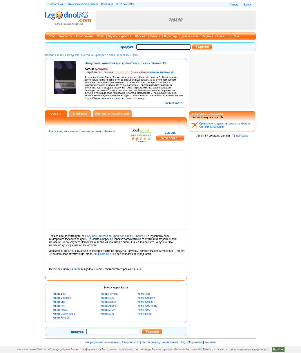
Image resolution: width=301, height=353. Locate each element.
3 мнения (141, 141)
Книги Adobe (108, 305)
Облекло (140, 36)
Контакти (210, 342)
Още (236, 36)
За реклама (195, 342)
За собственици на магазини (159, 342)
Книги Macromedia (64, 313)
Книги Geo (144, 309)
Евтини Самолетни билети (82, 4)
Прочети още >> (173, 102)
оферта (101, 68)
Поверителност (130, 342)
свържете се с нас (105, 254)
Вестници (107, 4)
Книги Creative (146, 297)
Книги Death (145, 313)
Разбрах (278, 349)
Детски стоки (189, 36)
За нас (247, 4)
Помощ (234, 4)
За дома (208, 36)
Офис (100, 36)
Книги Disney (108, 301)
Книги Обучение (147, 305)
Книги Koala (60, 309)
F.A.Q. (182, 342)
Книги (221, 36)
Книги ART (144, 293)
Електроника (84, 36)
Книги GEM (107, 297)
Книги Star (59, 301)
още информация (141, 135)
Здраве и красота (119, 36)
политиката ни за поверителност (249, 349)
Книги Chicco (145, 301)
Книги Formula (61, 317)
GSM (51, 36)
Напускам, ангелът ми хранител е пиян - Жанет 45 (98, 55)
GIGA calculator (125, 4)
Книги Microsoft (62, 297)
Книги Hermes (109, 293)
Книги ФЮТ (60, 293)
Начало (49, 55)
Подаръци (171, 36)
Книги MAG (107, 313)
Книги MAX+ (108, 309)
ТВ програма (55, 4)
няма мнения (140, 72)
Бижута (155, 36)
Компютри (65, 36)
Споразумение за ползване (102, 342)
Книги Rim (59, 305)
